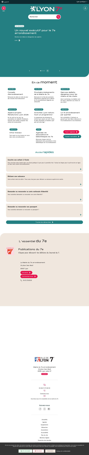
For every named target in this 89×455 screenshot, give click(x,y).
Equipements (44, 424)
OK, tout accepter (25, 451)
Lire (16, 40)
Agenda (44, 422)
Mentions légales (44, 437)
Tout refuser (38, 451)
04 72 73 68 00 (27, 334)
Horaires (44, 373)
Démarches (44, 427)
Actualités (44, 419)
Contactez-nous (44, 393)
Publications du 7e (30, 289)
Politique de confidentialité (63, 451)
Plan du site (44, 435)
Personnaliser (51, 451)
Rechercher (34, 16)
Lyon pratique (82, 1)
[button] (29, 71)
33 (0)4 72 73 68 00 (44, 388)
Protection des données (44, 440)
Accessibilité (44, 432)
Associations (44, 430)
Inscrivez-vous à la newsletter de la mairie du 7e (44, 399)
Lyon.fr (6, 2)
